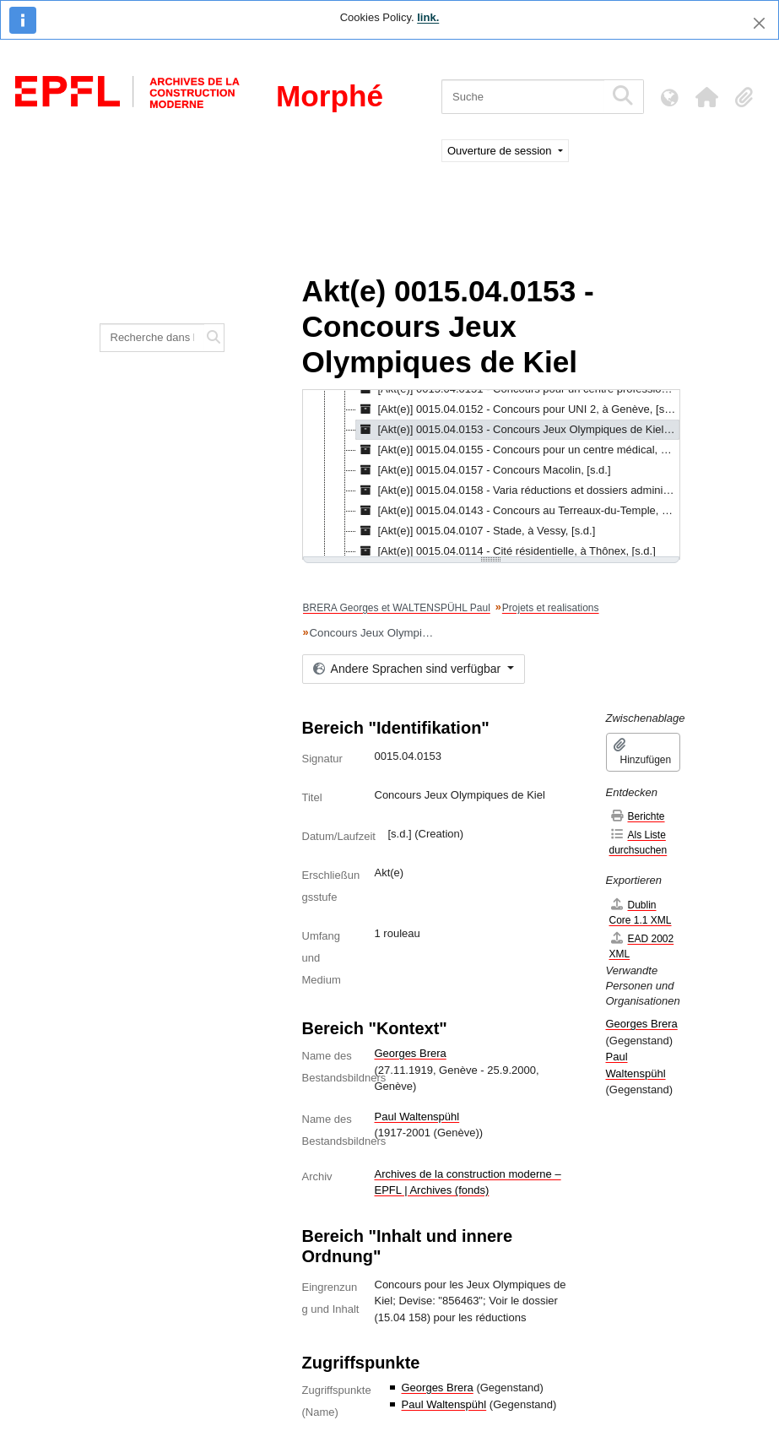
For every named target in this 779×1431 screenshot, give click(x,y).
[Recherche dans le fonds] (152, 337)
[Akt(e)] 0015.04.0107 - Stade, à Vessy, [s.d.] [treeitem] (476, 531)
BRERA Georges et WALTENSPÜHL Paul (396, 608)
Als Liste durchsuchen (638, 842)
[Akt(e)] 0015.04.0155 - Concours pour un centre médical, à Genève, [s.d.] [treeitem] (517, 450)
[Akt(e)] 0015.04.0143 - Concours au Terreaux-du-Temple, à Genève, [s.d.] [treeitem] (517, 511)
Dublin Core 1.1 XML (640, 912)
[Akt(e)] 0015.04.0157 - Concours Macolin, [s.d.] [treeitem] (483, 470)
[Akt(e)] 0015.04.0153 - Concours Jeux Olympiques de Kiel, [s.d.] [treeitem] (517, 430)
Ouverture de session (500, 150)
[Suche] (522, 96)
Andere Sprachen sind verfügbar (409, 668)
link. (428, 17)
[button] (706, 97)
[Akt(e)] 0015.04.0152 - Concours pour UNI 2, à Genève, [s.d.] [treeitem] (517, 409)
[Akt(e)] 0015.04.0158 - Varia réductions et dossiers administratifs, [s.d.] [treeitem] (517, 490)
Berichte (637, 816)
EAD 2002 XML (641, 946)
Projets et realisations (550, 608)
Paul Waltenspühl (417, 1116)
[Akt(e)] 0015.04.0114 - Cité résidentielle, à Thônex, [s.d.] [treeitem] (506, 551)
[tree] (491, 474)
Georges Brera (410, 1053)
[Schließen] (759, 23)
